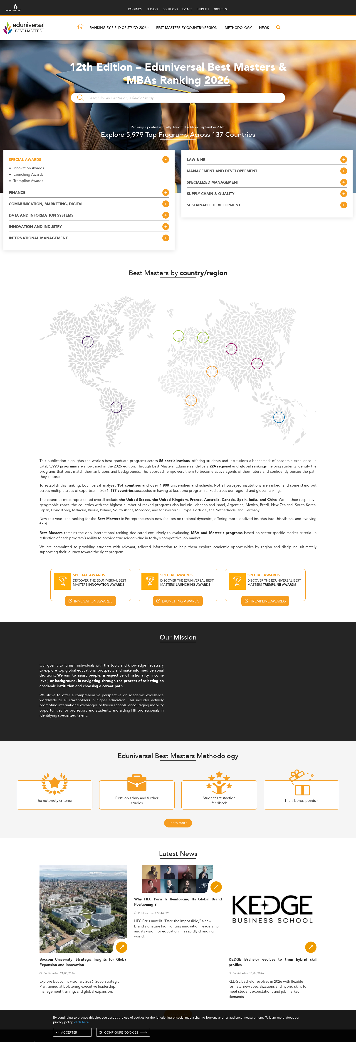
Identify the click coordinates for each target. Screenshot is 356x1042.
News (264, 28)
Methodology (238, 28)
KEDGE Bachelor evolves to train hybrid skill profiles (272, 962)
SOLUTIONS (170, 9)
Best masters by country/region (187, 28)
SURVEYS (152, 9)
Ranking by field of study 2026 (118, 28)
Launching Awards (28, 174)
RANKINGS (135, 9)
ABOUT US (220, 9)
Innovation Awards (28, 167)
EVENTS (187, 9)
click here (81, 1022)
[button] (148, 28)
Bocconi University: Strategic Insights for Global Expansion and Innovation (83, 962)
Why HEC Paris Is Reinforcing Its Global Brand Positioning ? (178, 902)
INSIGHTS (203, 9)
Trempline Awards (28, 180)
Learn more (178, 823)
